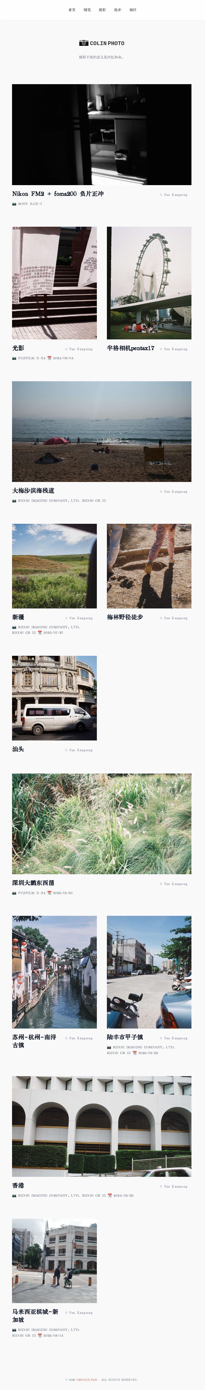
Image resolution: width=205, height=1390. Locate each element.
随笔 (87, 10)
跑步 (117, 10)
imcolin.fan (88, 1380)
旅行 (133, 10)
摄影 (102, 10)
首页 (72, 10)
